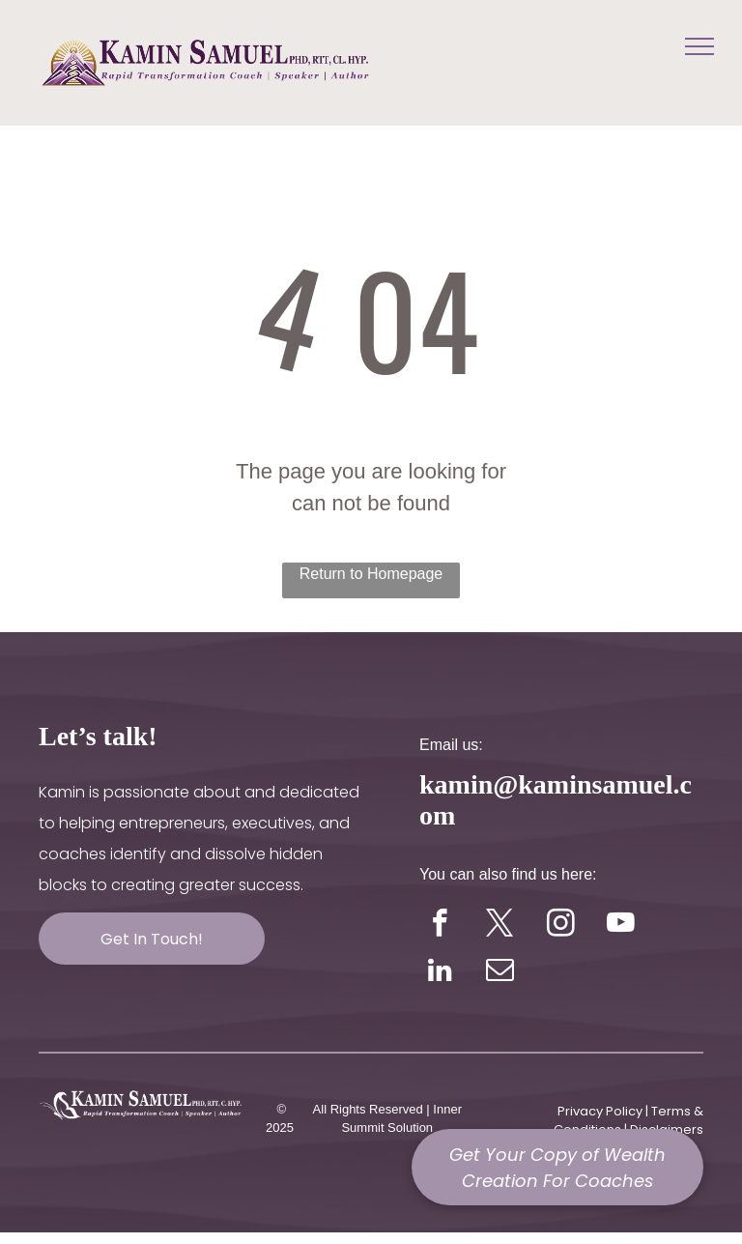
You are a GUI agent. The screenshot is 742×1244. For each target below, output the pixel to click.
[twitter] (500, 926)
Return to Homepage (371, 573)
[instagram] (561, 926)
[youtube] (621, 926)
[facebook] (440, 926)
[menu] (699, 46)
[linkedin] (440, 972)
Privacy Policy (599, 1111)
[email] (500, 972)
